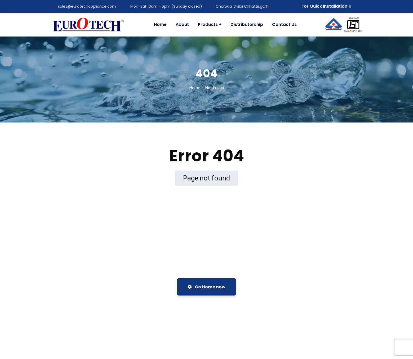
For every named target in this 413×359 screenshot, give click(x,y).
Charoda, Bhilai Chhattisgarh (239, 6)
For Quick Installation (326, 6)
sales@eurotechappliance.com (84, 6)
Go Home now (206, 287)
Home (194, 87)
